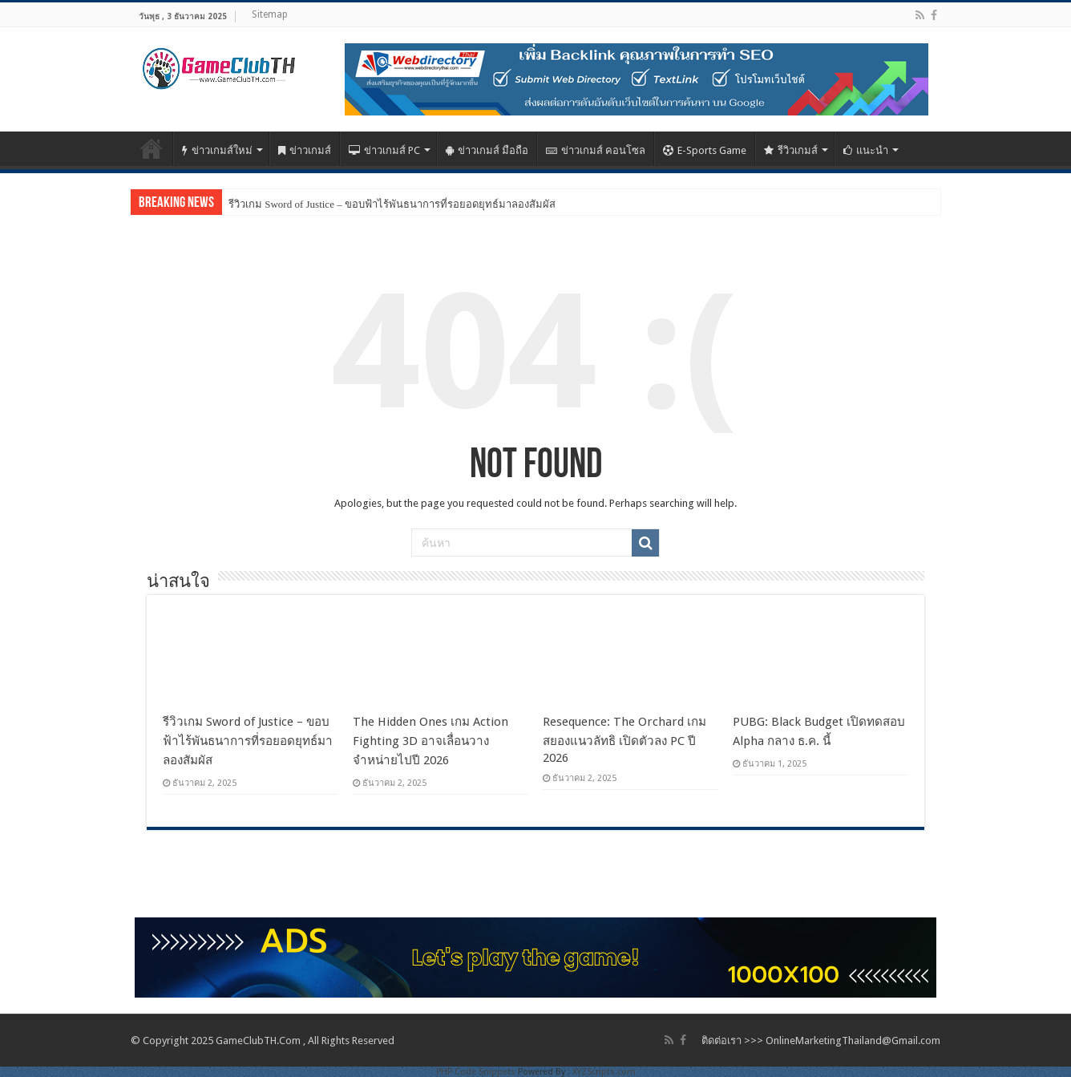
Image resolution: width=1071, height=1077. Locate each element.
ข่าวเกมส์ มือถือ (487, 150)
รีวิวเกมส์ (791, 150)
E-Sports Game (704, 150)
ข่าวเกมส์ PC (384, 150)
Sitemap (270, 14)
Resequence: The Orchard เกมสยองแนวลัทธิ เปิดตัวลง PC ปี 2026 (624, 740)
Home (151, 148)
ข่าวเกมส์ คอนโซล (595, 150)
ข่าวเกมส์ (304, 150)
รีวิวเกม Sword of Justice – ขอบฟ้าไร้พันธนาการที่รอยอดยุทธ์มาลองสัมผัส (392, 204)
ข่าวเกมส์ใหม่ (217, 150)
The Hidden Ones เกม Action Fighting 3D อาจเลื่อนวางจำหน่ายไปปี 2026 (430, 741)
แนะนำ (865, 150)
